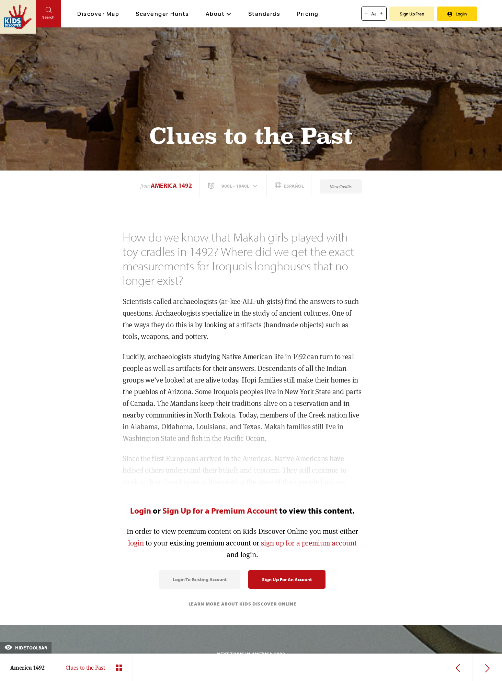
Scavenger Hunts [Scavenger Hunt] (162, 14)
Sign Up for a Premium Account (219, 510)
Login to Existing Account (200, 579)
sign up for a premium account (309, 543)
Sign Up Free (412, 14)
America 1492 (171, 185)
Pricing (308, 13)
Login (140, 510)
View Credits (341, 186)
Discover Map (99, 14)
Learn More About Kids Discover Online (243, 604)
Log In (457, 14)
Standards (264, 13)
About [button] (219, 13)
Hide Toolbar (25, 648)
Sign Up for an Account (287, 579)
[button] (233, 186)
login (136, 543)
